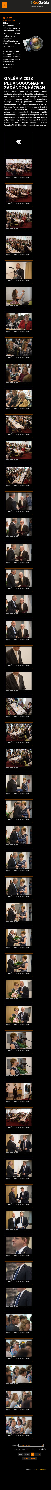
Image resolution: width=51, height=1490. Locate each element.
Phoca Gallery (41, 1470)
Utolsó (33, 1458)
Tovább (25, 1458)
